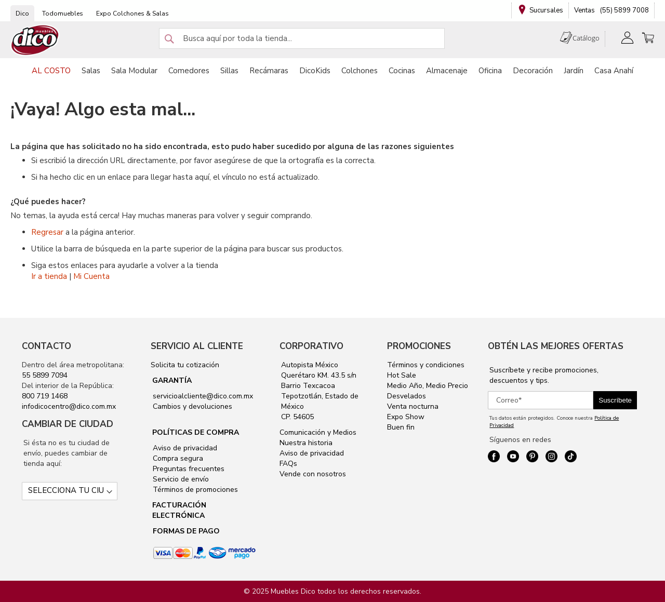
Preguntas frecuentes (187, 469)
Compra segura (177, 458)
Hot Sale (401, 375)
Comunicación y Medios (318, 432)
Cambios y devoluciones (191, 406)
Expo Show (405, 417)
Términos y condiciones (425, 365)
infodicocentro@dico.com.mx (69, 406)
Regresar (47, 232)
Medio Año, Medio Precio (427, 386)
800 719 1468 (45, 396)
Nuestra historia (306, 443)
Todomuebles (62, 13)
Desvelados (406, 396)
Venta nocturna (412, 406)
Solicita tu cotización (185, 365)
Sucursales (546, 10)
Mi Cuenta (91, 276)
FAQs (288, 464)
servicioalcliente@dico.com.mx (203, 396)
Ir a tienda (49, 276)
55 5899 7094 (45, 375)
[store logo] (35, 40)
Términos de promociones (194, 489)
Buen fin (401, 427)
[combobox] (302, 38)
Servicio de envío (180, 479)
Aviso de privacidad (184, 448)
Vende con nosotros (313, 474)
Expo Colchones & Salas (132, 13)
